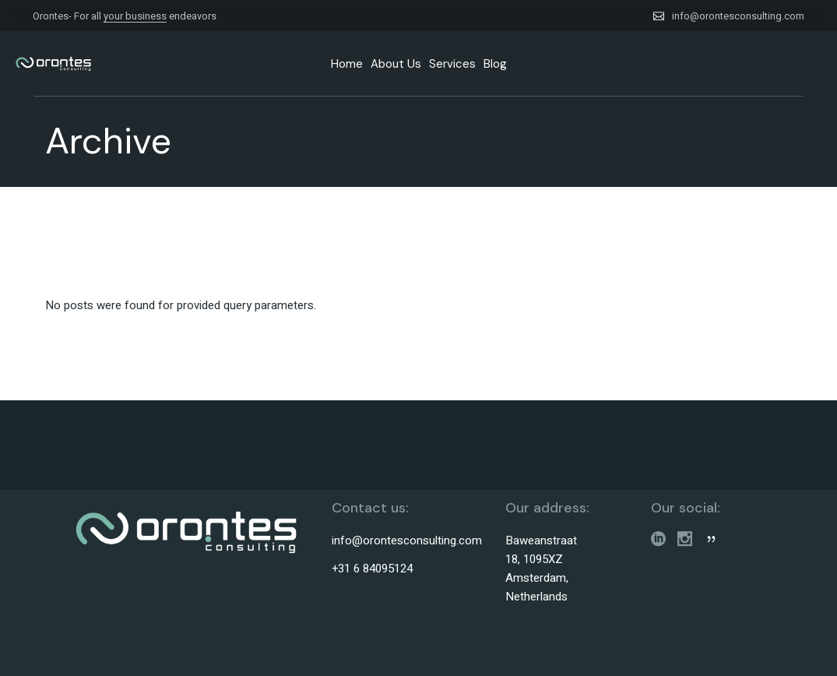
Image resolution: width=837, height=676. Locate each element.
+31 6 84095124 (372, 568)
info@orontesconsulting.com (738, 16)
